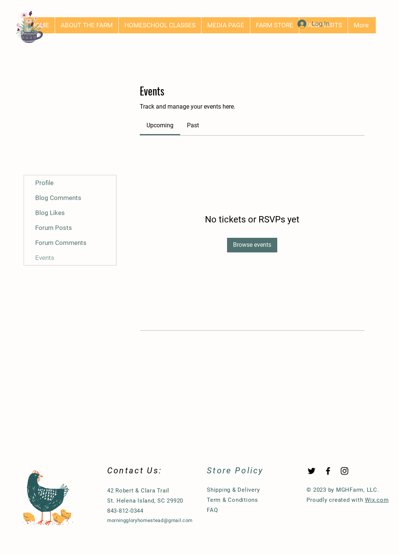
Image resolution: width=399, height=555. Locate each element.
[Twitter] (311, 471)
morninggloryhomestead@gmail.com (150, 520)
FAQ (212, 510)
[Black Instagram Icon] (344, 471)
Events (44, 257)
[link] (159, 125)
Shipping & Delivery (233, 489)
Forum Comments (61, 242)
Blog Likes (50, 212)
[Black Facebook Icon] (328, 471)
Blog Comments (58, 197)
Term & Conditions (232, 500)
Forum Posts (53, 227)
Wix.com (377, 500)
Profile (44, 182)
